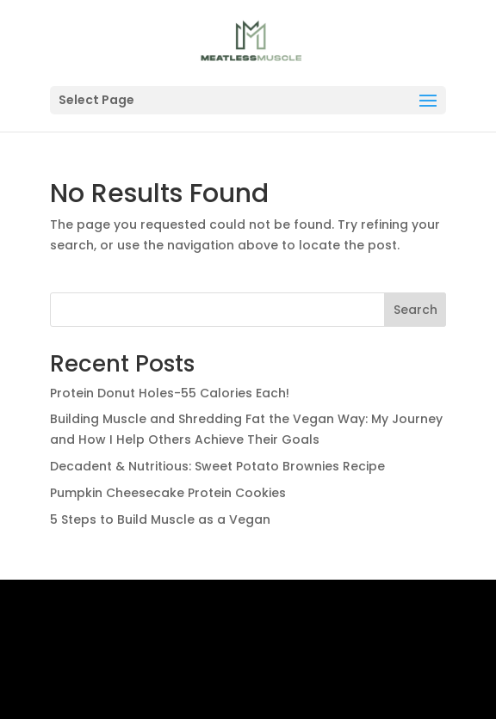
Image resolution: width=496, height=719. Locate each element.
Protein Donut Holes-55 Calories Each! (169, 393)
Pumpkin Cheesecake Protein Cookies (168, 492)
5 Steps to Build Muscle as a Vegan (160, 519)
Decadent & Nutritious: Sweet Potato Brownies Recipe (217, 466)
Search (415, 309)
